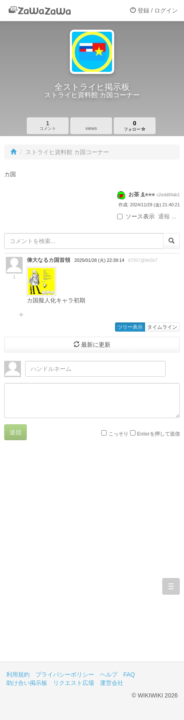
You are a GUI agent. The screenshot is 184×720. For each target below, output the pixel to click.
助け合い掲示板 (26, 682)
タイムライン (162, 327)
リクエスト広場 (73, 682)
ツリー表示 (130, 327)
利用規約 (18, 674)
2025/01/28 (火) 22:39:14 (99, 260)
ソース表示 (136, 216)
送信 (15, 432)
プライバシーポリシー (65, 674)
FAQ (129, 674)
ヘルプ (109, 674)
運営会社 (111, 682)
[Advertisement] (92, 557)
